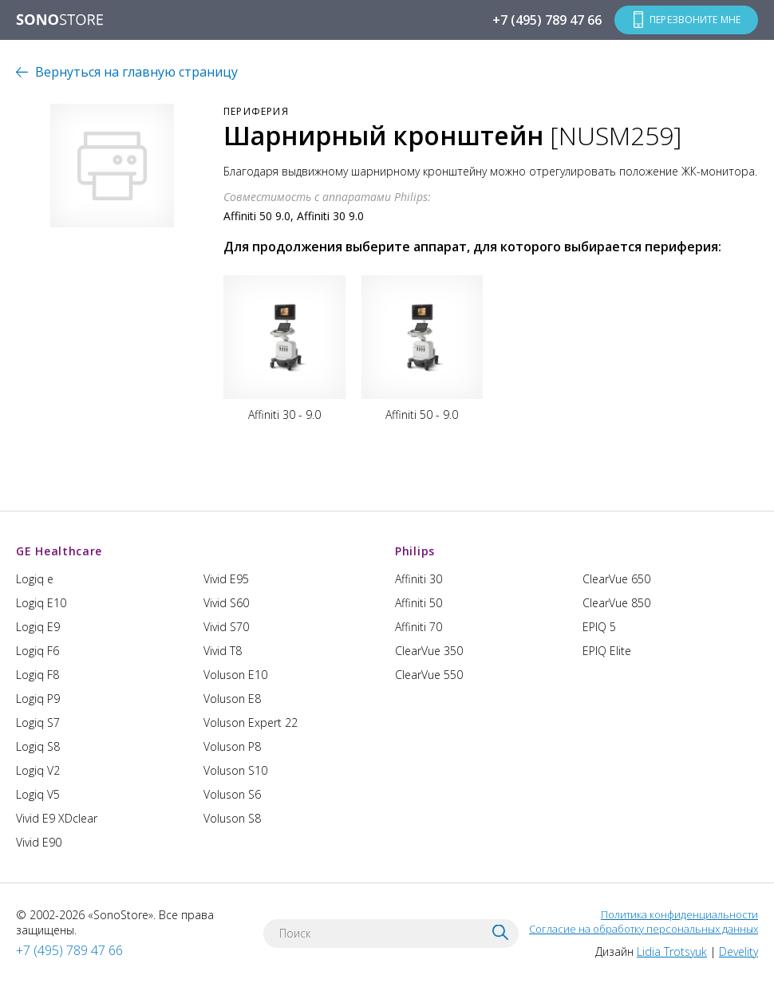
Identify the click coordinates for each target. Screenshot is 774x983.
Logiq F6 (37, 650)
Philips (415, 551)
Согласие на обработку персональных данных (643, 929)
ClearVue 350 (429, 650)
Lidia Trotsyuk (672, 951)
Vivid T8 (222, 650)
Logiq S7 (38, 722)
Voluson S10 (235, 770)
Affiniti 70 (418, 626)
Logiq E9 (38, 626)
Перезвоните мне (695, 19)
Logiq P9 (38, 698)
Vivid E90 (38, 842)
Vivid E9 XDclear (56, 818)
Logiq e (34, 578)
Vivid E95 (226, 578)
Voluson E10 (235, 674)
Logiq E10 (41, 602)
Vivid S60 (226, 602)
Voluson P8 (232, 746)
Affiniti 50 (418, 602)
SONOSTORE (60, 21)
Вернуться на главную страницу (136, 72)
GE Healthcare (59, 551)
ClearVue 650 (616, 578)
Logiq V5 (38, 794)
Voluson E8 (232, 698)
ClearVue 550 (429, 674)
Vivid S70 (226, 626)
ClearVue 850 (616, 602)
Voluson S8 (232, 818)
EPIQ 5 (599, 626)
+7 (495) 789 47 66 (547, 20)
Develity (738, 951)
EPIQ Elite (606, 650)
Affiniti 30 (418, 578)
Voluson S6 (232, 794)
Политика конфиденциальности (679, 914)
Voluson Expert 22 (250, 722)
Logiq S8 (38, 746)
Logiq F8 (37, 674)
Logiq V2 (38, 770)
